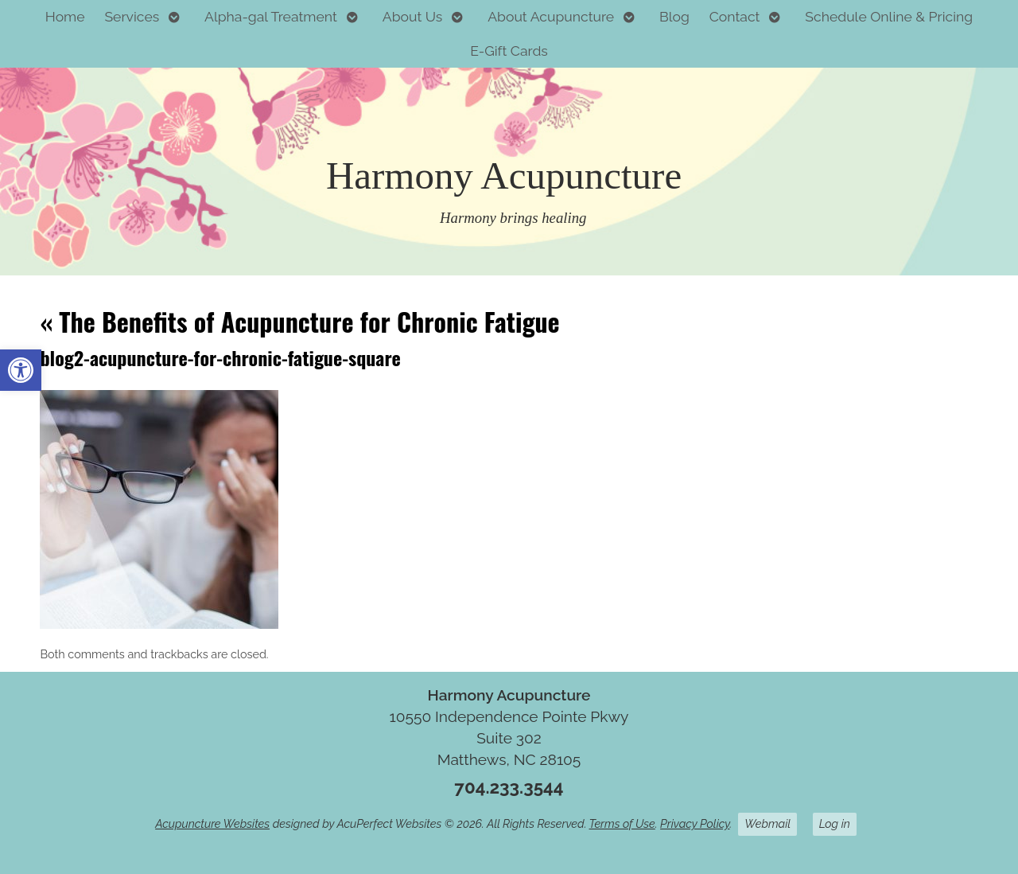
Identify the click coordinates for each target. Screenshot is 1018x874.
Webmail (767, 823)
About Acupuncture (551, 16)
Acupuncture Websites (212, 823)
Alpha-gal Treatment (270, 16)
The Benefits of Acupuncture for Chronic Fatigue (299, 321)
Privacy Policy (694, 823)
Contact (734, 16)
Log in (834, 823)
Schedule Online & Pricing (889, 16)
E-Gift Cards (509, 50)
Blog (674, 16)
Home (65, 16)
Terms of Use (622, 823)
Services (131, 16)
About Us (413, 16)
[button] (20, 370)
